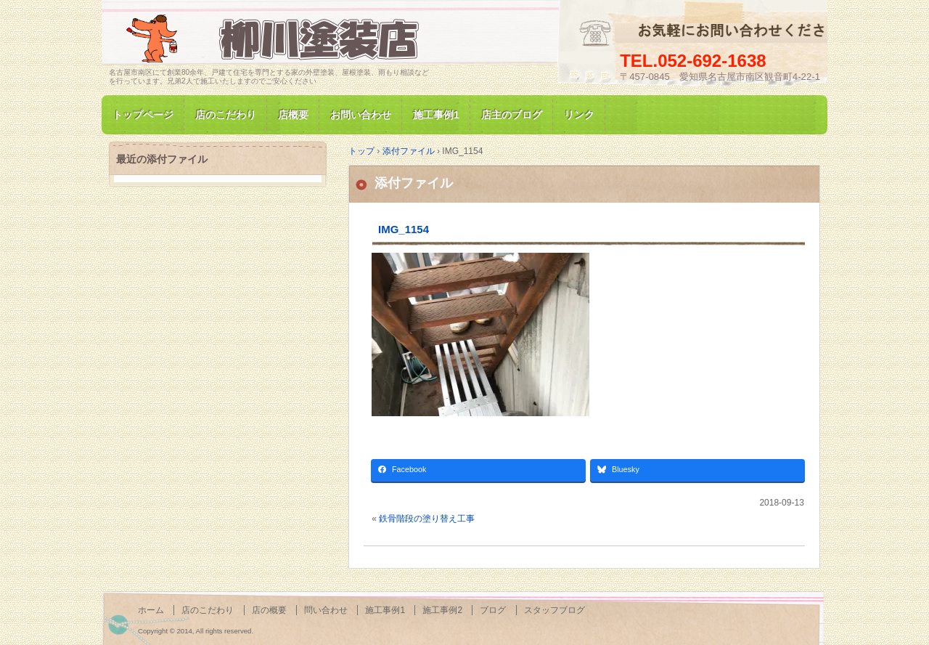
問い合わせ (326, 610)
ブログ (493, 610)
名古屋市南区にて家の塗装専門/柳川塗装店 (276, 39)
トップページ (142, 115)
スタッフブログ (554, 610)
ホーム (151, 610)
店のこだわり (225, 115)
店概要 (293, 115)
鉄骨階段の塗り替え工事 (427, 519)
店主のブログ (511, 115)
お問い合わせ (360, 115)
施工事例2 (442, 610)
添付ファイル (414, 183)
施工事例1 (436, 115)
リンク (579, 115)
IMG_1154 (403, 229)
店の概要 (269, 610)
